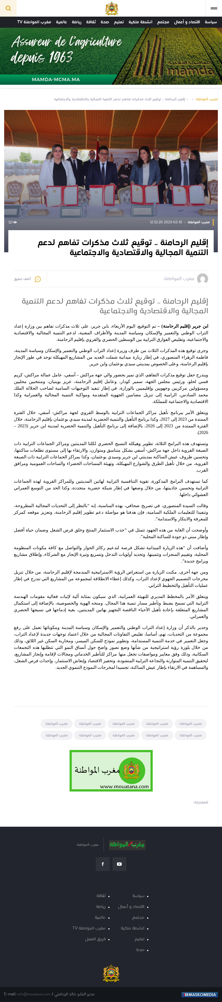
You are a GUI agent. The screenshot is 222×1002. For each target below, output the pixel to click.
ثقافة (91, 22)
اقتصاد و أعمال (187, 22)
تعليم (119, 22)
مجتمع (163, 22)
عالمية (61, 22)
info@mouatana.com (33, 994)
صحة (105, 22)
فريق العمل (95, 939)
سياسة (211, 22)
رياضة (76, 22)
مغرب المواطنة (207, 99)
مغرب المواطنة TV (34, 22)
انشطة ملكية (140, 22)
